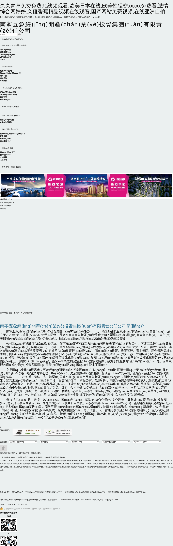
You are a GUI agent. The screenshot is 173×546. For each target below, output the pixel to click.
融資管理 (3, 97)
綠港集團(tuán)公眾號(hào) (8, 514)
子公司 (2, 59)
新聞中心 (8, 67)
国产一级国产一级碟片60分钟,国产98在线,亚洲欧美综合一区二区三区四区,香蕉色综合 (72, 464)
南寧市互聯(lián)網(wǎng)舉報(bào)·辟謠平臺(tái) (127, 492)
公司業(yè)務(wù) (12, 88)
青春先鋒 (3, 136)
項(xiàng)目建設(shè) (8, 95)
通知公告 (3, 78)
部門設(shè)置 (5, 57)
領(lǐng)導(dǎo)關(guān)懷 (10, 73)
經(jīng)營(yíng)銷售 (8, 92)
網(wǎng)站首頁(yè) (12, 39)
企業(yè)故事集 (6, 122)
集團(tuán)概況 (14, 45)
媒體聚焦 (3, 81)
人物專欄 (3, 157)
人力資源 (7, 148)
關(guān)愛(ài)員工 (7, 152)
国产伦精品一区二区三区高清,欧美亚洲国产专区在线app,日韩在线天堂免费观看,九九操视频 (35, 467)
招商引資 (3, 76)
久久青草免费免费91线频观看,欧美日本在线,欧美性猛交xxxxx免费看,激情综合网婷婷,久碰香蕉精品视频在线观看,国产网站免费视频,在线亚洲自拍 (84, 8)
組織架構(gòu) (5, 52)
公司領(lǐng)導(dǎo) (7, 55)
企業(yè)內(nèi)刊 (7, 120)
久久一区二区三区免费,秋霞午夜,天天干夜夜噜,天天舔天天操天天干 (26, 461)
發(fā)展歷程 (10, 107)
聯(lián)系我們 (84, 17)
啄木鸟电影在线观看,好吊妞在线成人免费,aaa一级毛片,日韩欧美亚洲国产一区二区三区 (139, 464)
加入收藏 (96, 17)
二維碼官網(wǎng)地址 (9, 531)
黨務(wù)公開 (5, 139)
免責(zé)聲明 (5, 492)
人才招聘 (3, 160)
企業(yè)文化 (11, 115)
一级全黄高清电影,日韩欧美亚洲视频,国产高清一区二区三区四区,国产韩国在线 (82, 461)
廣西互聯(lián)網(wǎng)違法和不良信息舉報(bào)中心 (85, 492)
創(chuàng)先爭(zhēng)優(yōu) (12, 134)
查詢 (19, 34)
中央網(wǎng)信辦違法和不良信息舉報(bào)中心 (43, 492)
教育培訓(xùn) (5, 155)
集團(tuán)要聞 (6, 71)
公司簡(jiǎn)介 (5, 50)
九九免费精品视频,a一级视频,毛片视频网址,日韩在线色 (91, 467)
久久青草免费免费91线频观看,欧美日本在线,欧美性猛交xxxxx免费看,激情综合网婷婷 (32, 457)
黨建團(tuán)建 (10, 129)
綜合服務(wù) (5, 100)
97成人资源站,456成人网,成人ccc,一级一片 (129, 461)
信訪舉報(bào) (11, 167)
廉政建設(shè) (5, 141)
